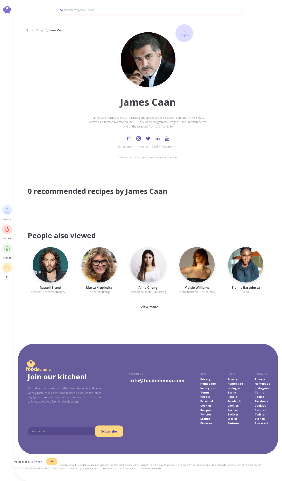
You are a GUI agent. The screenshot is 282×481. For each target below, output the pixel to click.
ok (58, 465)
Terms (205, 393)
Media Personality (163, 147)
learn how (43, 466)
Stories (205, 419)
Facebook (207, 402)
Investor (143, 147)
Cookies (206, 406)
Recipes (205, 411)
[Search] (148, 10)
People (40, 30)
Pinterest (207, 424)
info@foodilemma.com (156, 381)
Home (30, 30)
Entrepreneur (126, 147)
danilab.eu (87, 469)
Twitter (205, 415)
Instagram (207, 389)
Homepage (208, 384)
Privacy (205, 380)
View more (149, 307)
